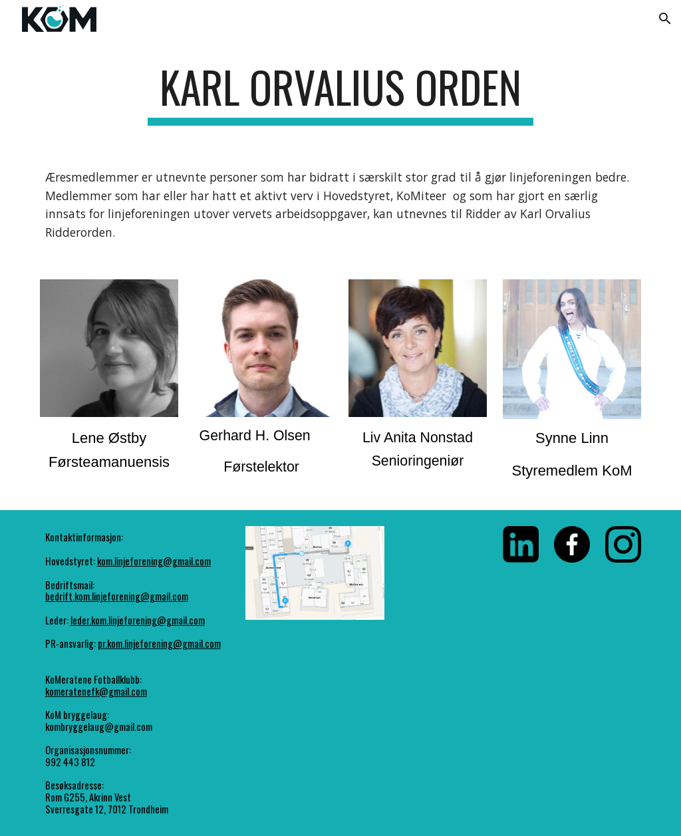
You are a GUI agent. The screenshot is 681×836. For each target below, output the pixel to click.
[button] (665, 19)
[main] (340, 93)
